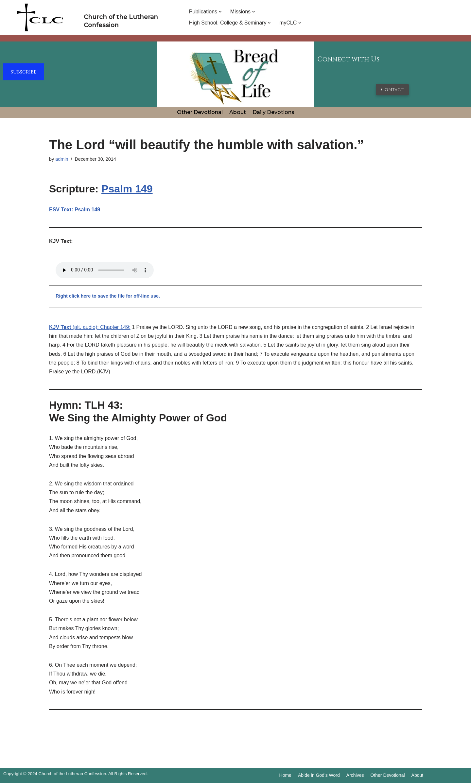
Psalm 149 (127, 189)
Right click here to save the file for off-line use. (108, 296)
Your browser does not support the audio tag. (105, 270)
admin (61, 159)
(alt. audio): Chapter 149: (90, 327)
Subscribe (24, 71)
